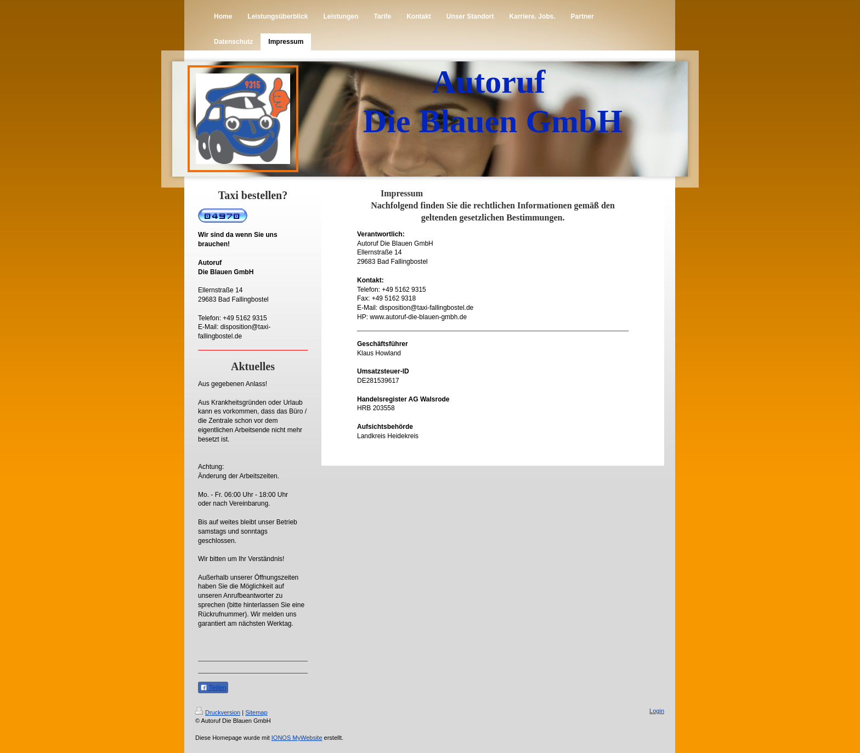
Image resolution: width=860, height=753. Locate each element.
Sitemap (256, 712)
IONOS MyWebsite (296, 737)
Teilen (213, 688)
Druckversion (217, 712)
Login (656, 710)
